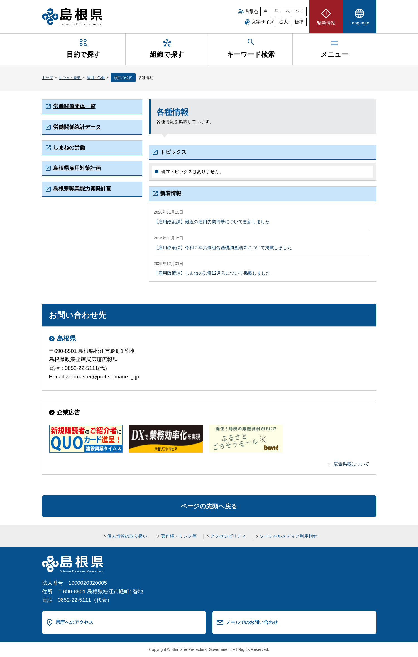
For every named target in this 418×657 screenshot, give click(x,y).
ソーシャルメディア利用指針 (288, 536)
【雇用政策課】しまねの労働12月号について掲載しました (212, 273)
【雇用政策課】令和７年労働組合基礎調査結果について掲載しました (223, 247)
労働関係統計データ (77, 127)
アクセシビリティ (228, 536)
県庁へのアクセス (74, 622)
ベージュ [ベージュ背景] (295, 11)
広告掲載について (351, 464)
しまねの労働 (69, 147)
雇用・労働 (96, 78)
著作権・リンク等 (179, 536)
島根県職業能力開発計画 (82, 189)
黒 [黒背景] (277, 11)
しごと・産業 (70, 78)
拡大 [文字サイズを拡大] (283, 21)
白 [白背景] (265, 11)
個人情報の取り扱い (127, 536)
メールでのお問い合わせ (252, 622)
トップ (47, 78)
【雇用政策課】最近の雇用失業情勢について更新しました (212, 221)
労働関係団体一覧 (74, 106)
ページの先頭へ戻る (209, 506)
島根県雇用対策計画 (77, 168)
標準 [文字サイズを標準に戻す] (299, 21)
